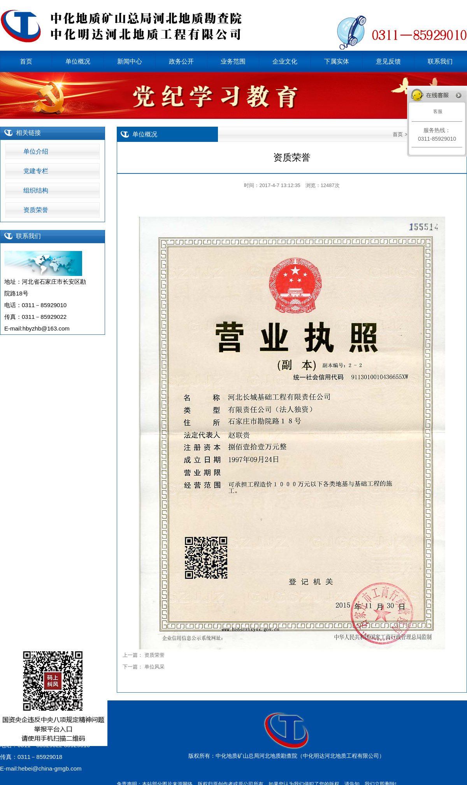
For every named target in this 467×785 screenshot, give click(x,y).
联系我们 (28, 236)
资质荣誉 (154, 655)
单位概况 (144, 134)
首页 (398, 134)
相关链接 (28, 132)
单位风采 (154, 667)
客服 (437, 111)
